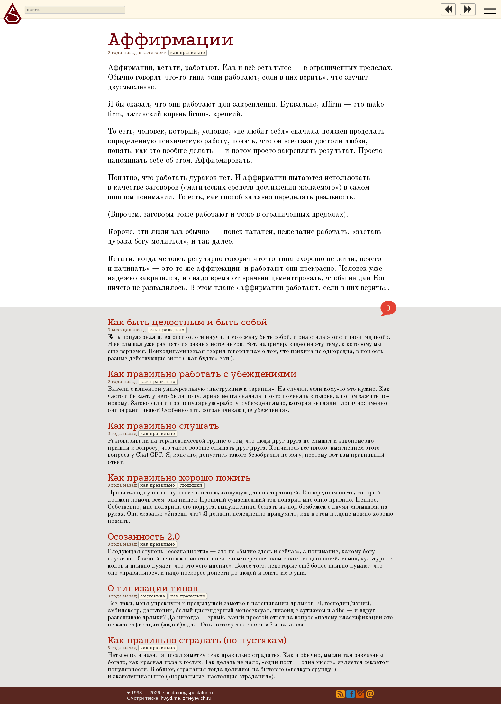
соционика (152, 596)
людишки (191, 485)
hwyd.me (170, 698)
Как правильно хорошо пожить (179, 477)
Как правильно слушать (163, 425)
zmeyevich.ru (197, 698)
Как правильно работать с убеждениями (202, 374)
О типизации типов (152, 588)
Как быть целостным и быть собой (187, 322)
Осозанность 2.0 (144, 536)
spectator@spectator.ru (188, 692)
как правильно (187, 52)
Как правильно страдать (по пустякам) (197, 640)
